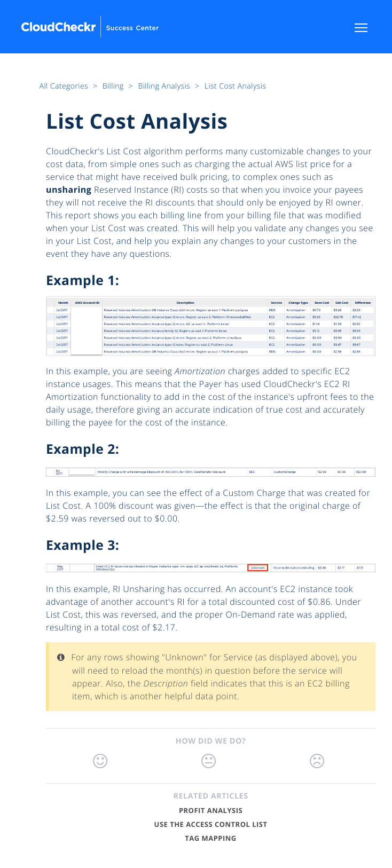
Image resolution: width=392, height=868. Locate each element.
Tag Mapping (210, 838)
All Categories (65, 86)
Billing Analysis (165, 86)
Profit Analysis (210, 810)
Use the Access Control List (211, 824)
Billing (114, 86)
